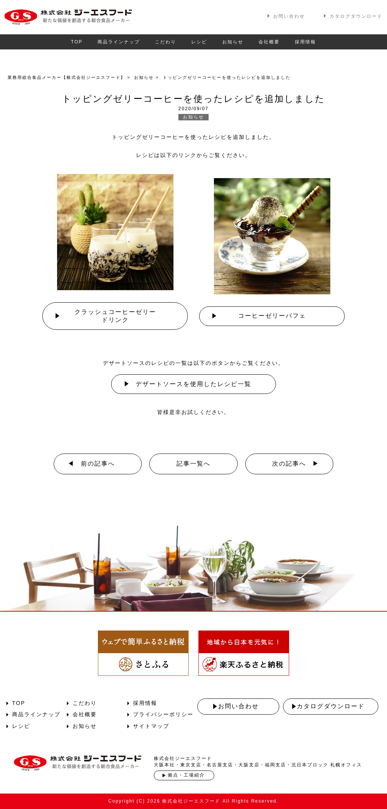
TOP (76, 42)
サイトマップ (151, 726)
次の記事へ (289, 463)
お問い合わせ (289, 16)
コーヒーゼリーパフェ (272, 315)
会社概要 (269, 42)
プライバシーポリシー (163, 714)
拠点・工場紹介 (186, 775)
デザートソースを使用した (193, 384)
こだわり (165, 42)
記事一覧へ (193, 463)
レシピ (199, 42)
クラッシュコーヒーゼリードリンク (115, 316)
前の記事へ (98, 463)
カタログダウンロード (356, 16)
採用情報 (305, 42)
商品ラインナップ (119, 42)
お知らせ (232, 42)
